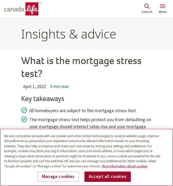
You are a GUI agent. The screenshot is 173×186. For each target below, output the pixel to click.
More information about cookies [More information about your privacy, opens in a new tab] (124, 166)
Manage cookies (58, 176)
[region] (86, 157)
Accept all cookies (107, 176)
